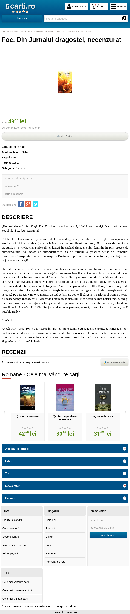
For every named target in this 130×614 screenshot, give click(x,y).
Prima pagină (10, 553)
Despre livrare (10, 536)
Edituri (49, 536)
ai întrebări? (12, 185)
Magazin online (66, 606)
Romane (21, 168)
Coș (98, 6)
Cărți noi (51, 519)
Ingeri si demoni (102, 416)
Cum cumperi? (11, 528)
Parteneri (51, 553)
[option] (28, 411)
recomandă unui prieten (19, 178)
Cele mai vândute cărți (15, 581)
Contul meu (75, 6)
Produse (21, 18)
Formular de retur (56, 561)
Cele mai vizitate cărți (15, 598)
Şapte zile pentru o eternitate (65, 418)
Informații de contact (14, 544)
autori (49, 544)
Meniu (117, 6)
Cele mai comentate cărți (17, 590)
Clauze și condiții (12, 519)
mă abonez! (108, 535)
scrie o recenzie (14, 193)
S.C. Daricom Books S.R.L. (36, 606)
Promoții (50, 528)
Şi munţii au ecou (28, 416)
